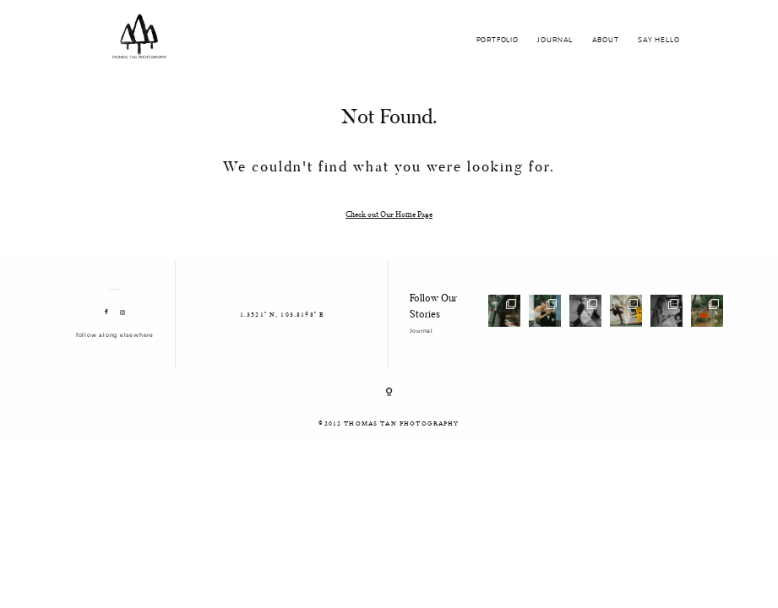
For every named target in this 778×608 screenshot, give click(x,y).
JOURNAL (555, 40)
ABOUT (605, 40)
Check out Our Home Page (389, 214)
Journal (421, 331)
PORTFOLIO (497, 40)
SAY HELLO (658, 40)
